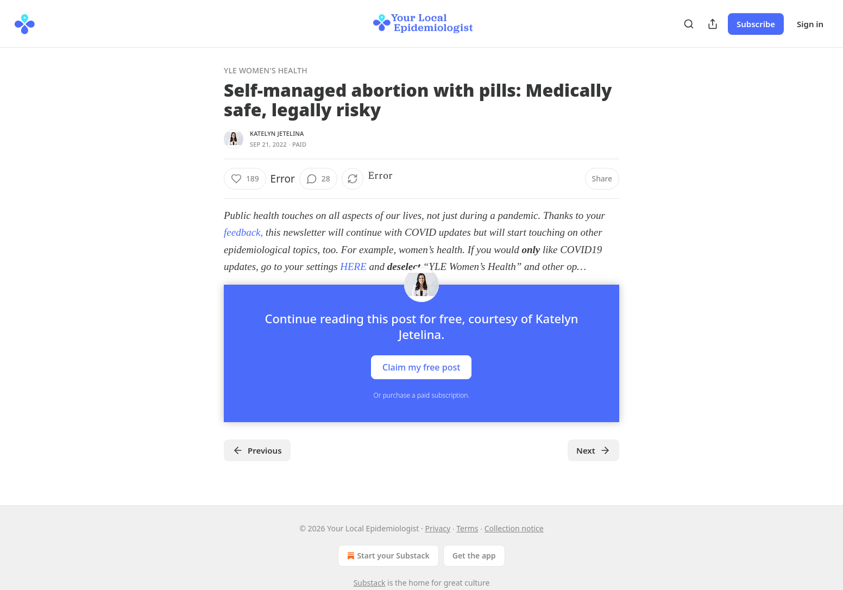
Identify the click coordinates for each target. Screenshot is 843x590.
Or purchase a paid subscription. (422, 395)
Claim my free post (421, 367)
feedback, (245, 232)
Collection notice (514, 528)
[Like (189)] (245, 179)
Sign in (810, 23)
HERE (354, 266)
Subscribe (756, 23)
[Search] (689, 24)
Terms (467, 528)
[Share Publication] (713, 24)
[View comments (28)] (318, 179)
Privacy (437, 528)
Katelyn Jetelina (277, 133)
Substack (370, 583)
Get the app (474, 555)
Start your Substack (387, 556)
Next (593, 450)
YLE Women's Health (265, 70)
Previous (257, 450)
